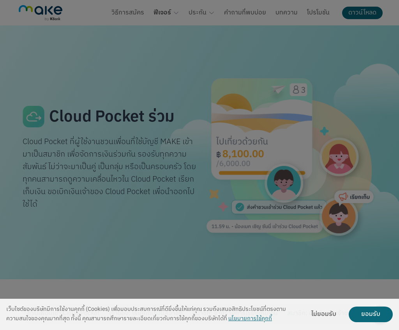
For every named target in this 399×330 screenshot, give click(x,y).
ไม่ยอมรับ (323, 314)
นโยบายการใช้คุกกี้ (250, 318)
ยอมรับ (370, 314)
